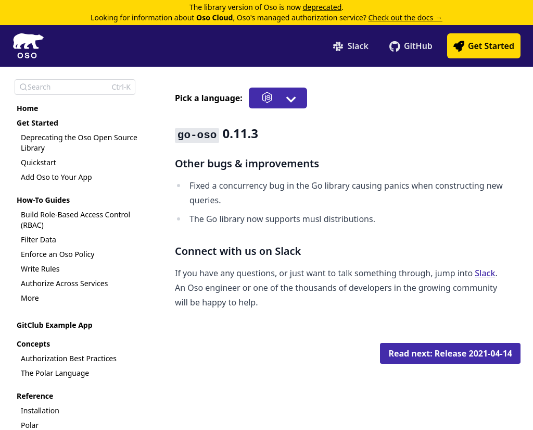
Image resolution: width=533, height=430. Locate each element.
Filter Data (38, 239)
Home (27, 108)
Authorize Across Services (64, 283)
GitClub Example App (55, 325)
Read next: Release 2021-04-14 (450, 353)
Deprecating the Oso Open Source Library (79, 142)
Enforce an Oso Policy (57, 254)
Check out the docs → (405, 17)
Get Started (37, 123)
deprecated (322, 7)
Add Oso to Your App (56, 177)
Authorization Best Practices (69, 358)
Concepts (33, 344)
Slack (485, 273)
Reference (35, 396)
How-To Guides (43, 200)
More (30, 298)
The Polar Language (55, 373)
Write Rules (40, 269)
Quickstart (38, 162)
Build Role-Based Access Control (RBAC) (75, 220)
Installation (40, 410)
